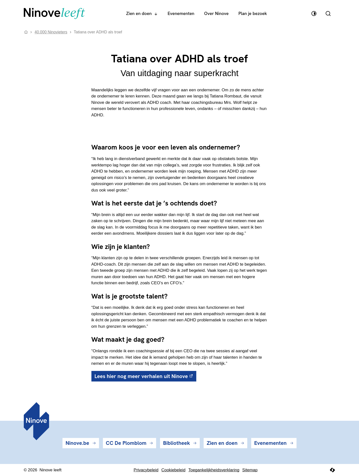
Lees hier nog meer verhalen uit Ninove (141, 376)
